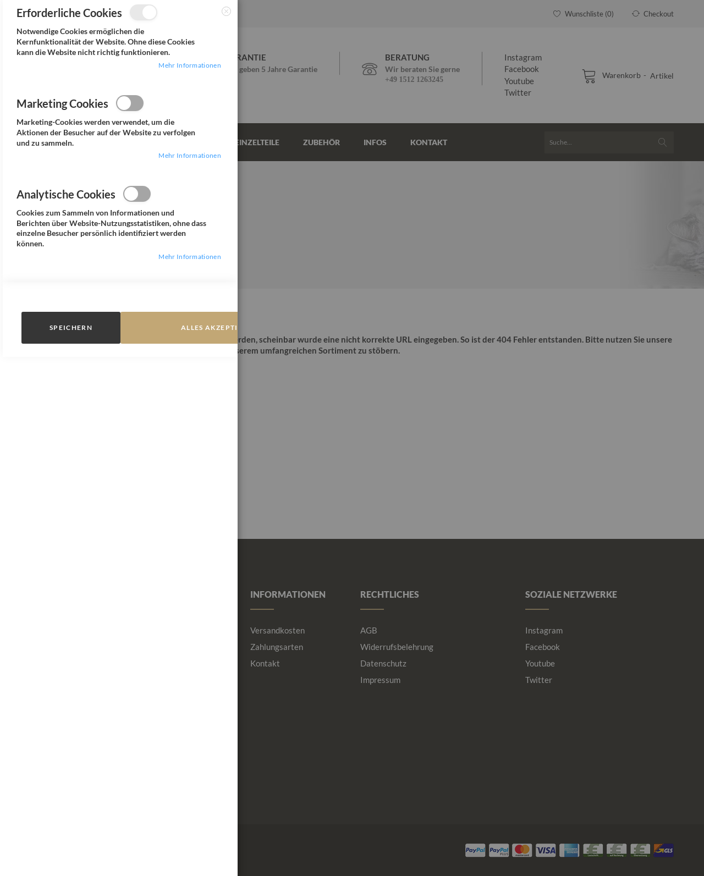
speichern (71, 327)
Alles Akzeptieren (219, 327)
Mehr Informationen (189, 65)
